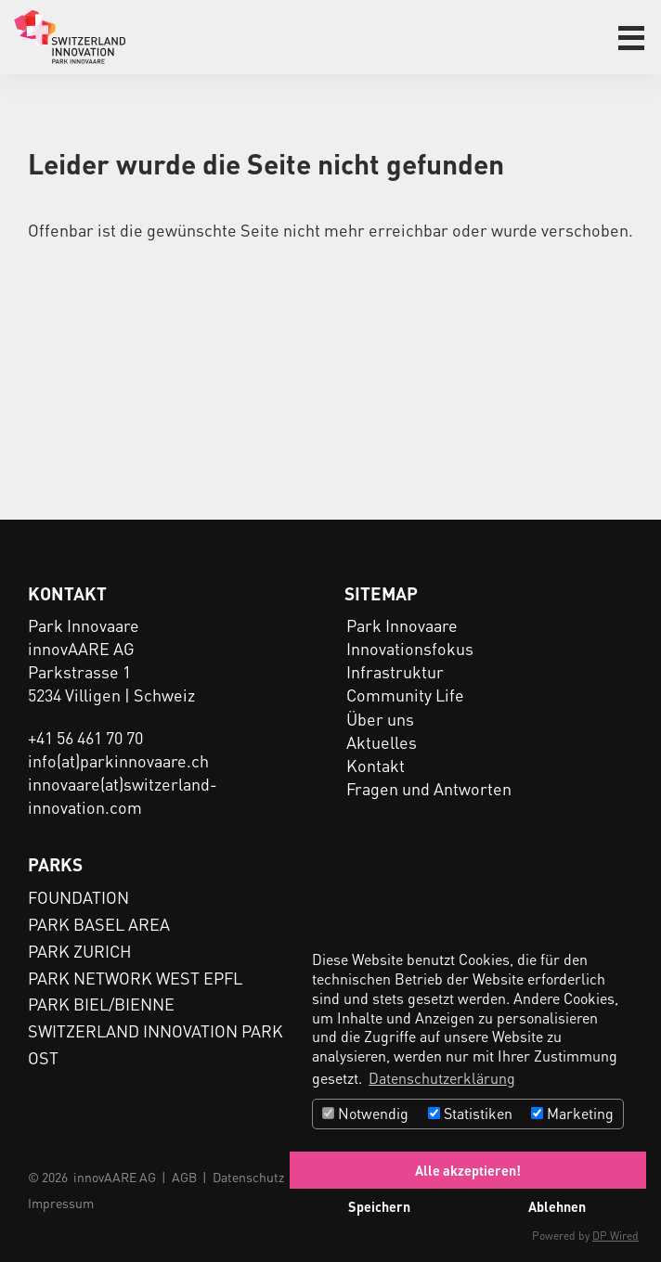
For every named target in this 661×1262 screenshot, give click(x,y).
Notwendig (365, 1113)
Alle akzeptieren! (468, 1170)
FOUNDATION (78, 897)
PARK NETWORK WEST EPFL (135, 977)
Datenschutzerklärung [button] (442, 1078)
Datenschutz (248, 1176)
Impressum (61, 1202)
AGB (184, 1176)
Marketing (572, 1113)
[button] (631, 38)
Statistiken (470, 1113)
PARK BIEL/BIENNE (101, 1003)
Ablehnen (557, 1206)
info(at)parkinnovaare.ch (118, 760)
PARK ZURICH (80, 950)
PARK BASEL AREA (99, 923)
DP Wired (615, 1236)
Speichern (379, 1206)
